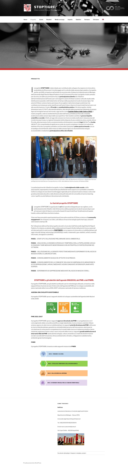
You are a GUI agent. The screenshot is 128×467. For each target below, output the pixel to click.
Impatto (70, 19)
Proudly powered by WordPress (32, 463)
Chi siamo (96, 19)
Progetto (33, 19)
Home (25, 19)
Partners (87, 19)
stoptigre (44, 7)
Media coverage (59, 19)
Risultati (48, 19)
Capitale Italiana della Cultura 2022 (80, 111)
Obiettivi (78, 19)
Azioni (41, 19)
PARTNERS (58, 230)
